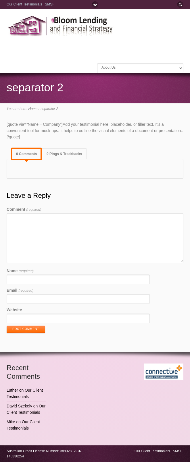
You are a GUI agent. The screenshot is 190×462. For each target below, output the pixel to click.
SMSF (50, 4)
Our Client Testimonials (24, 4)
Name (20, 270)
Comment (24, 209)
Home (32, 109)
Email (20, 290)
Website (14, 310)
